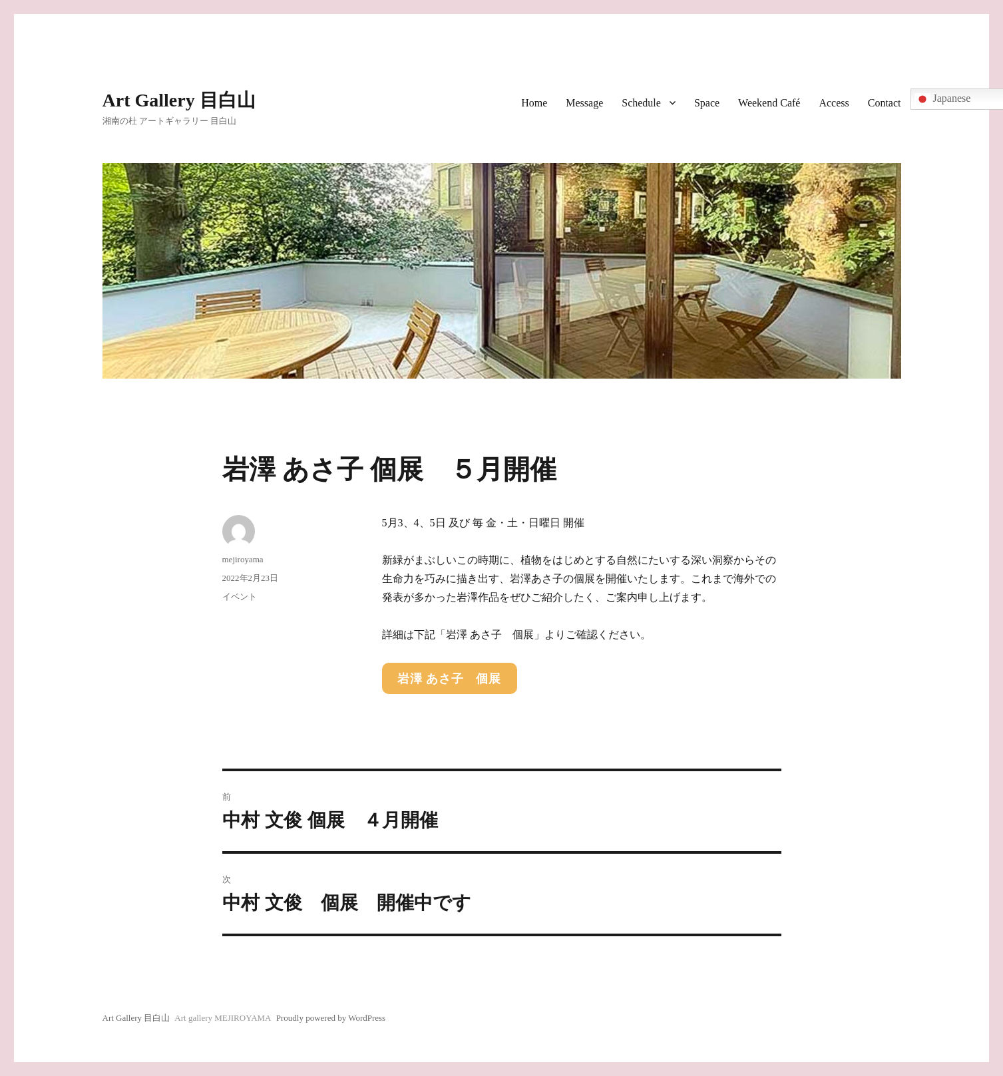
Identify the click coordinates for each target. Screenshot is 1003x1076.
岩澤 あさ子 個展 (449, 678)
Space (706, 102)
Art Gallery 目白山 (179, 100)
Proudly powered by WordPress (330, 1018)
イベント (239, 597)
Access (834, 102)
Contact (884, 102)
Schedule (641, 102)
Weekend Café (769, 102)
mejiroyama (243, 559)
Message (584, 102)
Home (534, 102)
